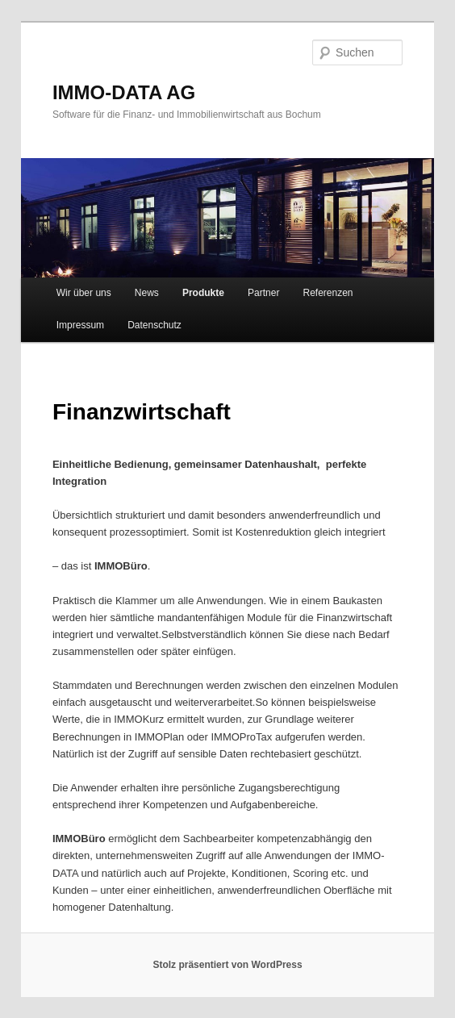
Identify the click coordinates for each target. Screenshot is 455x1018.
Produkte (203, 292)
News (147, 292)
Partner (263, 292)
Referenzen (328, 292)
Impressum (80, 325)
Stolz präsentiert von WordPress (227, 964)
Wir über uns (83, 292)
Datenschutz (154, 325)
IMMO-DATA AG (123, 92)
